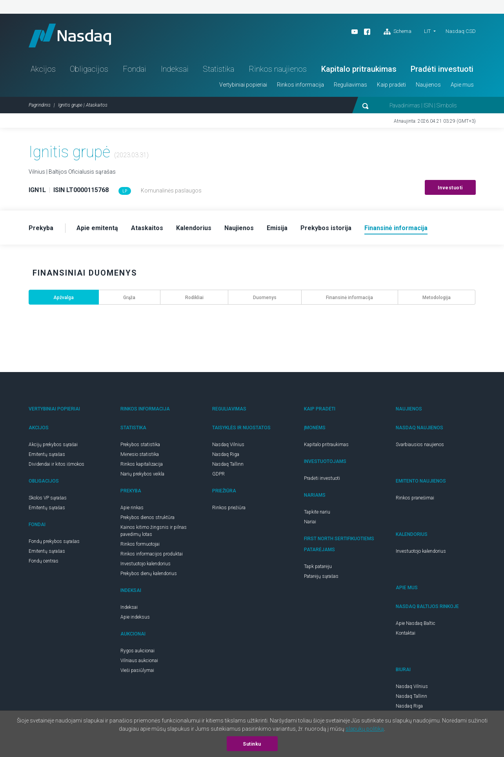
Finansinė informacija (349, 297)
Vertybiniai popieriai (243, 85)
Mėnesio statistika (139, 454)
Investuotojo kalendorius (145, 563)
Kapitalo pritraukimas (359, 69)
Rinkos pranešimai (415, 498)
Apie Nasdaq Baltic (415, 623)
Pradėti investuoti (442, 69)
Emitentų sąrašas (47, 454)
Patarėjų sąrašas (321, 576)
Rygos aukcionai (137, 651)
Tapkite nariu (317, 512)
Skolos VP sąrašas (48, 498)
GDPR (218, 474)
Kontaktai (405, 633)
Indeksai (175, 69)
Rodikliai (194, 297)
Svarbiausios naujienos (420, 444)
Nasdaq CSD (461, 31)
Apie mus (462, 85)
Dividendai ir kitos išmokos (56, 464)
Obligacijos (89, 69)
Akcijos (43, 69)
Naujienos (428, 85)
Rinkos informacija (300, 85)
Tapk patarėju (318, 566)
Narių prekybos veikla (142, 474)
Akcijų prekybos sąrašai (53, 444)
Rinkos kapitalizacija (141, 464)
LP (124, 191)
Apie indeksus (135, 617)
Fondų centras (43, 561)
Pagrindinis (40, 105)
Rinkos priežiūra (229, 507)
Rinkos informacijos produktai (151, 554)
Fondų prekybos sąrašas (54, 541)
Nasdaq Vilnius (228, 444)
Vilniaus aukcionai (139, 660)
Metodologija (436, 297)
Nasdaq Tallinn (228, 464)
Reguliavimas (350, 85)
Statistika (218, 69)
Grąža (129, 297)
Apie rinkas (132, 507)
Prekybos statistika (140, 444)
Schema (397, 31)
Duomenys (265, 297)
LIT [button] (427, 31)
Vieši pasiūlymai (137, 670)
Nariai (310, 522)
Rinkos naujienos (278, 69)
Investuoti (450, 188)
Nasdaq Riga (225, 454)
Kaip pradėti (391, 85)
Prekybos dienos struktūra (147, 517)
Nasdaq (70, 35)
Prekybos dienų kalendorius (148, 573)
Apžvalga (63, 297)
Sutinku (252, 744)
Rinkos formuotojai (140, 544)
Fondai (134, 69)
